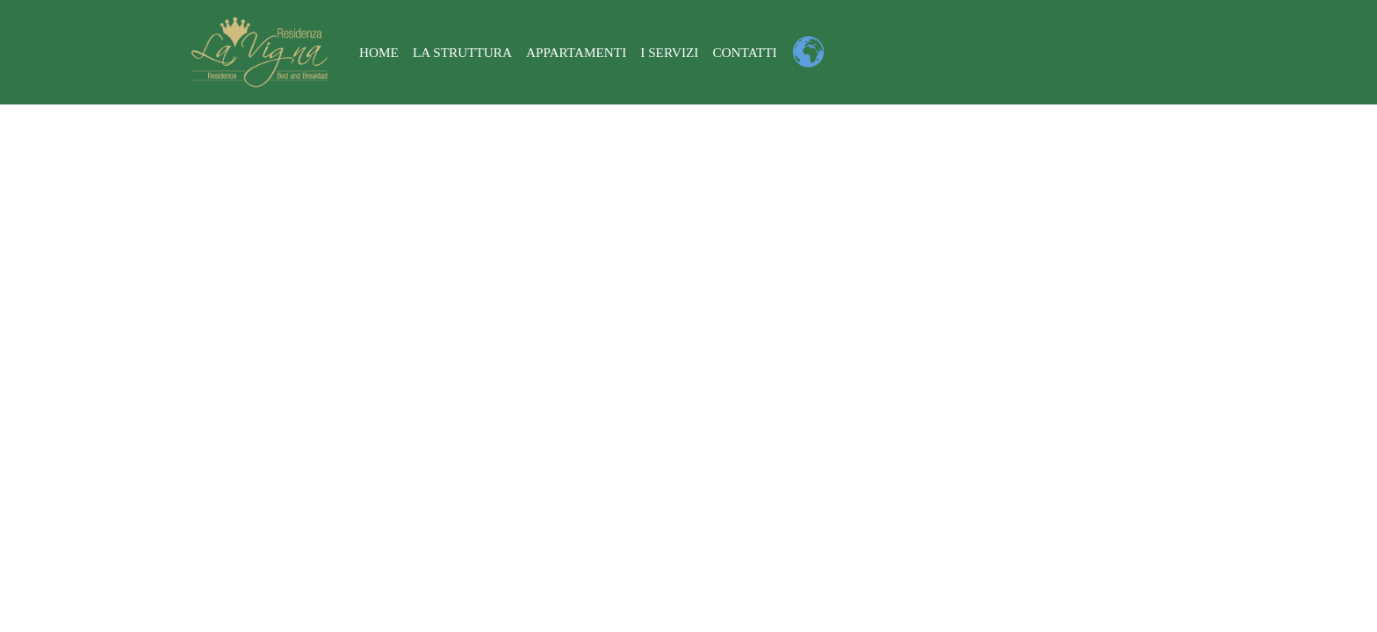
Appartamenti (577, 52)
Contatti (745, 52)
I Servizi (670, 52)
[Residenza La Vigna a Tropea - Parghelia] (259, 52)
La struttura (462, 52)
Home (379, 52)
